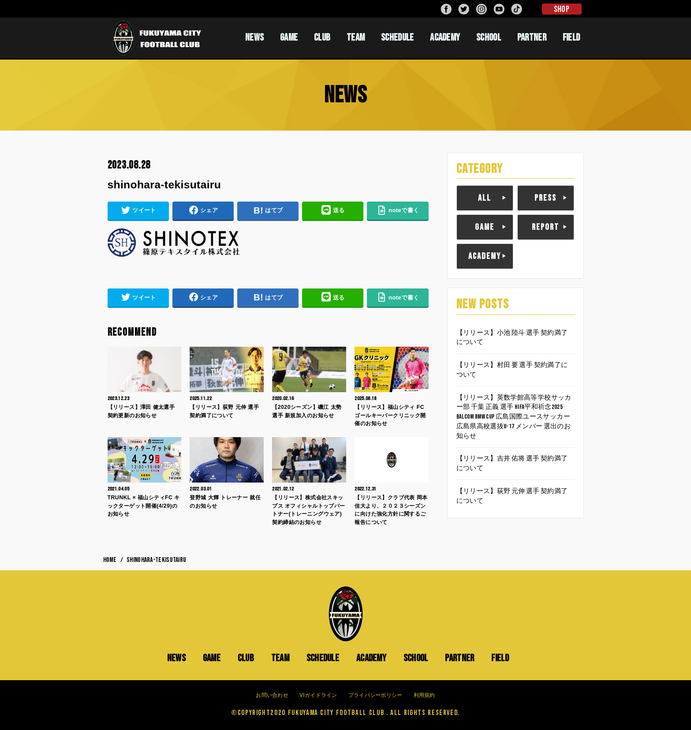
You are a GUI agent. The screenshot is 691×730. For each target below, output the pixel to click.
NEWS (254, 37)
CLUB (322, 37)
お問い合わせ (272, 695)
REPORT (545, 227)
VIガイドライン (318, 695)
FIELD (571, 37)
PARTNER (531, 37)
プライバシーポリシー (375, 695)
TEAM (356, 37)
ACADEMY (445, 37)
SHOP (561, 9)
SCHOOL (488, 37)
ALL (484, 198)
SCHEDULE (397, 37)
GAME (289, 37)
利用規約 (424, 695)
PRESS (545, 198)
